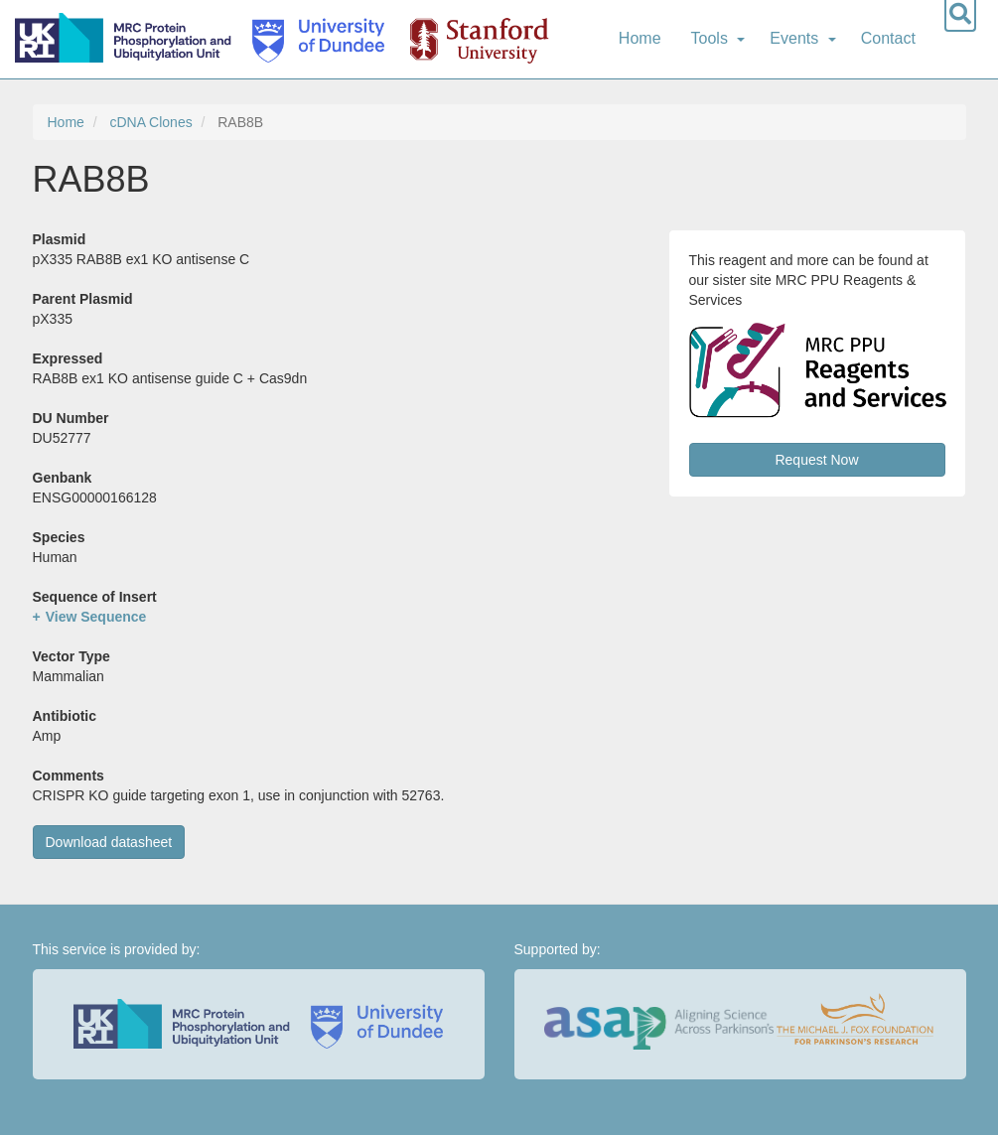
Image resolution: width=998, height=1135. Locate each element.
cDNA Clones (150, 122)
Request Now (816, 460)
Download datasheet (109, 842)
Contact (888, 38)
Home (640, 38)
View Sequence (96, 617)
